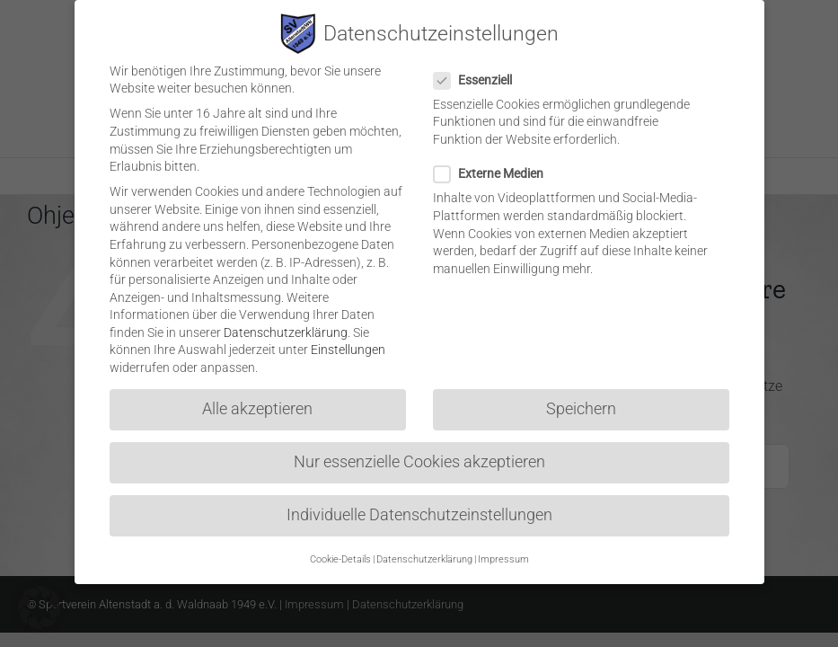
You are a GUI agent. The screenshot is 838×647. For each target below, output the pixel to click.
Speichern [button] (581, 399)
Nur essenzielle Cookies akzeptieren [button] (419, 452)
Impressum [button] (503, 549)
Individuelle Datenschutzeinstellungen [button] (419, 506)
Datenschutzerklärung (286, 322)
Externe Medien (496, 164)
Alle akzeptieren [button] (257, 399)
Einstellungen (348, 340)
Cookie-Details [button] (340, 549)
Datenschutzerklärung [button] (424, 549)
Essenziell (480, 70)
